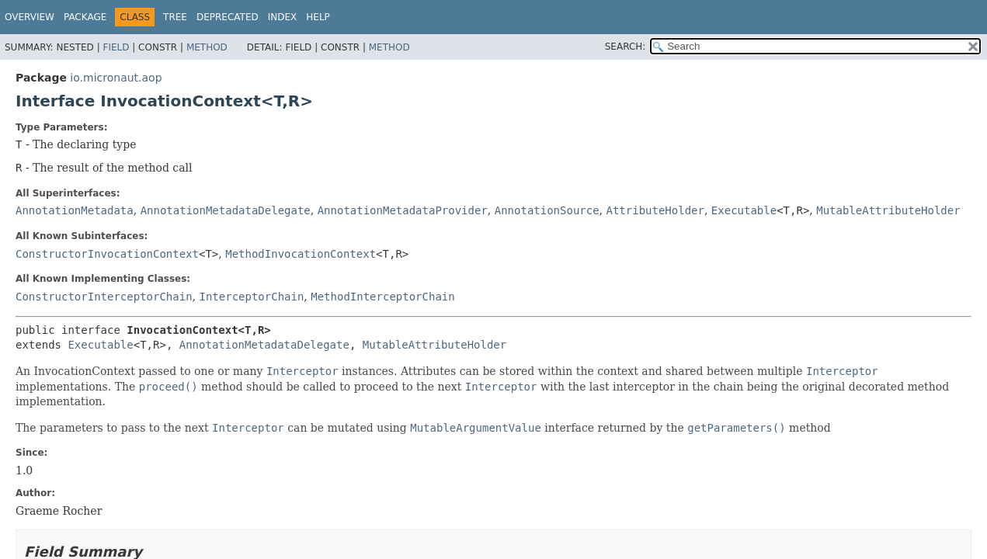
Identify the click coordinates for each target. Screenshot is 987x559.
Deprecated (227, 17)
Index (282, 17)
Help (318, 17)
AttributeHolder (655, 210)
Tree (175, 17)
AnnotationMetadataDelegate (226, 210)
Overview (29, 17)
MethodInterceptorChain (382, 296)
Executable (744, 210)
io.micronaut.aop (116, 77)
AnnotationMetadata (75, 210)
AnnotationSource (547, 210)
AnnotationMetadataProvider (403, 210)
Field (116, 47)
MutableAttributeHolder (888, 210)
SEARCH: (625, 46)
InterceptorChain (251, 296)
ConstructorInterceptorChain (104, 296)
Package (85, 17)
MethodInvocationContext (300, 254)
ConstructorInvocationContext (107, 254)
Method (207, 47)
